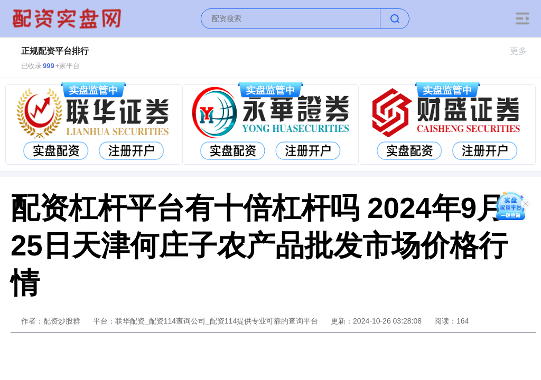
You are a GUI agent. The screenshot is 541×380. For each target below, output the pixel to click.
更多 (523, 50)
